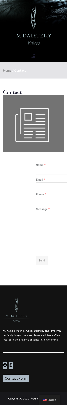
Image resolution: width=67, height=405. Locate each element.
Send (52, 260)
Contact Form (16, 378)
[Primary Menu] (33, 55)
